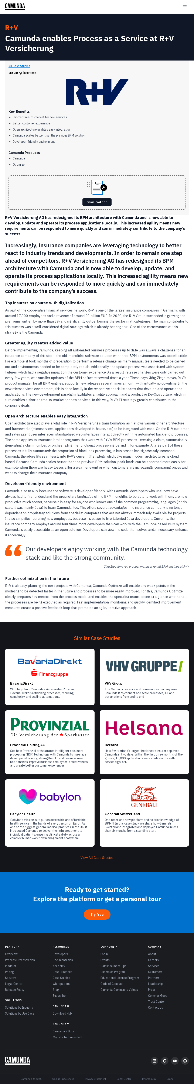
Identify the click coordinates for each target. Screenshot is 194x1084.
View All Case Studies (97, 858)
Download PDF (97, 202)
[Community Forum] (165, 1061)
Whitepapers (61, 984)
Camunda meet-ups (113, 966)
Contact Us (155, 1007)
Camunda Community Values (119, 990)
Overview (11, 954)
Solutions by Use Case (19, 1013)
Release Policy (14, 990)
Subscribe (59, 996)
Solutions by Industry (19, 1007)
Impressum (149, 1078)
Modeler (10, 966)
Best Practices (62, 972)
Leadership (155, 984)
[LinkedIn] (154, 1061)
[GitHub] (185, 1061)
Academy (59, 966)
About (152, 954)
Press (152, 990)
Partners (154, 978)
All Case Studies (19, 66)
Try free (97, 914)
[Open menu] (184, 7)
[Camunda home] (15, 6)
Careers (153, 960)
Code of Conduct (112, 984)
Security (10, 978)
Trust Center (156, 1002)
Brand (170, 1078)
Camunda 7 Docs (64, 1031)
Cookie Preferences (63, 1078)
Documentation (63, 960)
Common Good (157, 996)
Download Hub (62, 1013)
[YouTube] (175, 1061)
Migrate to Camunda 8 (67, 1037)
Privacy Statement (95, 1078)
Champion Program (113, 972)
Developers (60, 954)
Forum (105, 954)
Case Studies (61, 978)
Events (105, 960)
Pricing (9, 972)
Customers (155, 972)
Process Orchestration (20, 960)
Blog (56, 990)
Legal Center (14, 984)
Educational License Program (120, 978)
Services (153, 966)
